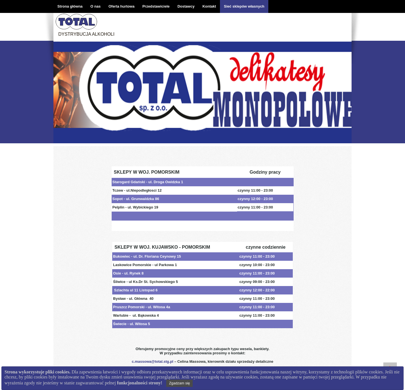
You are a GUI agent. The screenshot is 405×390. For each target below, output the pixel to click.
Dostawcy (186, 6)
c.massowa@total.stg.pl (152, 361)
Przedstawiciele (156, 6)
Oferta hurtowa (121, 6)
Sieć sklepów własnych (244, 6)
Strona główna (70, 6)
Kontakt (209, 6)
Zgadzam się (179, 383)
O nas (96, 6)
